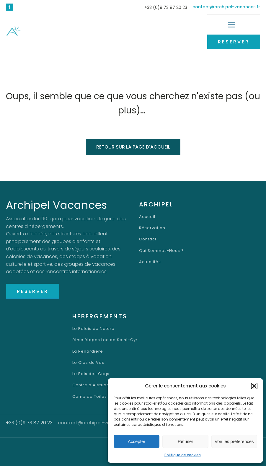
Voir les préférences (234, 441)
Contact (147, 239)
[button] (254, 386)
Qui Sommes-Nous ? (161, 251)
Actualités (150, 262)
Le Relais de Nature (93, 329)
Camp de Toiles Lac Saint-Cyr (104, 397)
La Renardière (87, 351)
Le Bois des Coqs (91, 374)
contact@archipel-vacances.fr (226, 7)
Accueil (147, 217)
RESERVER (233, 41)
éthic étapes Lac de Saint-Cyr (105, 340)
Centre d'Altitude (91, 385)
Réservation (152, 228)
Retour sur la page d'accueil (133, 147)
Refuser (185, 441)
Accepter (136, 441)
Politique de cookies (182, 454)
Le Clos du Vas (88, 363)
